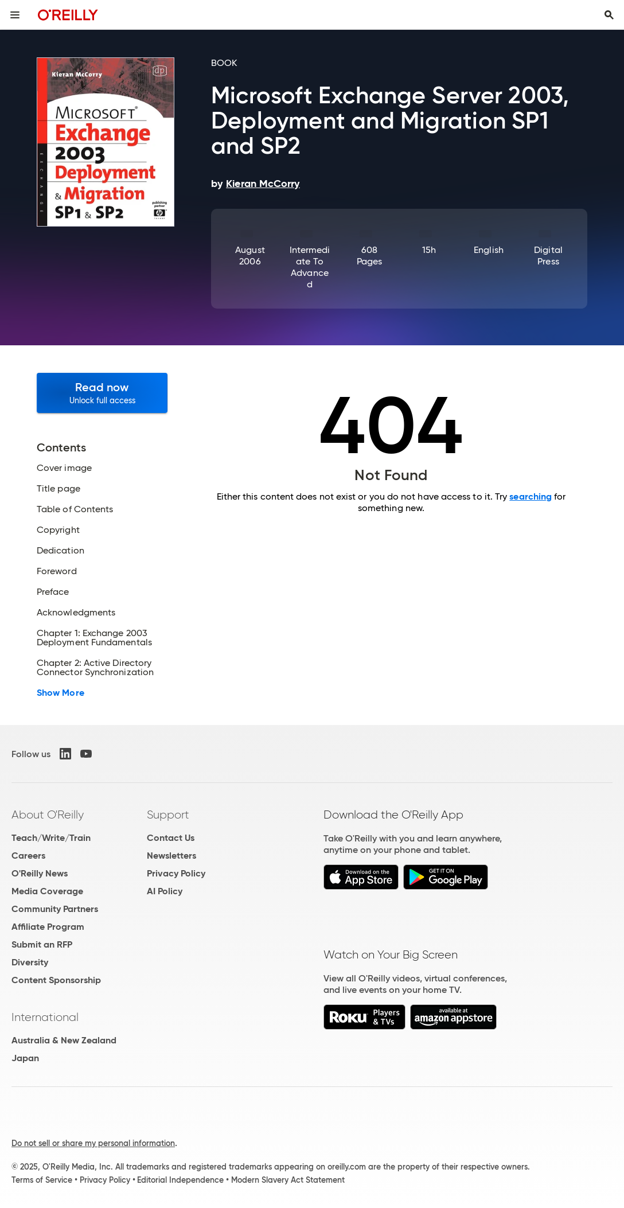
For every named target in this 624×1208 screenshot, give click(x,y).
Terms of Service (41, 1180)
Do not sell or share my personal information (93, 1143)
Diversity (29, 962)
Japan (25, 1058)
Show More (60, 692)
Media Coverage (47, 891)
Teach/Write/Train (51, 838)
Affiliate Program (47, 927)
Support (168, 814)
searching (530, 496)
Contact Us (170, 838)
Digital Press (548, 255)
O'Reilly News (39, 873)
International (45, 1017)
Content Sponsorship (56, 980)
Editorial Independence (180, 1180)
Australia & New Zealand (63, 1040)
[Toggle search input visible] (609, 15)
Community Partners (54, 909)
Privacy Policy (176, 873)
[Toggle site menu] (15, 15)
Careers (28, 856)
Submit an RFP (41, 944)
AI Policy (164, 891)
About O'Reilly (47, 814)
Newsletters (171, 856)
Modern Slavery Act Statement (288, 1180)
